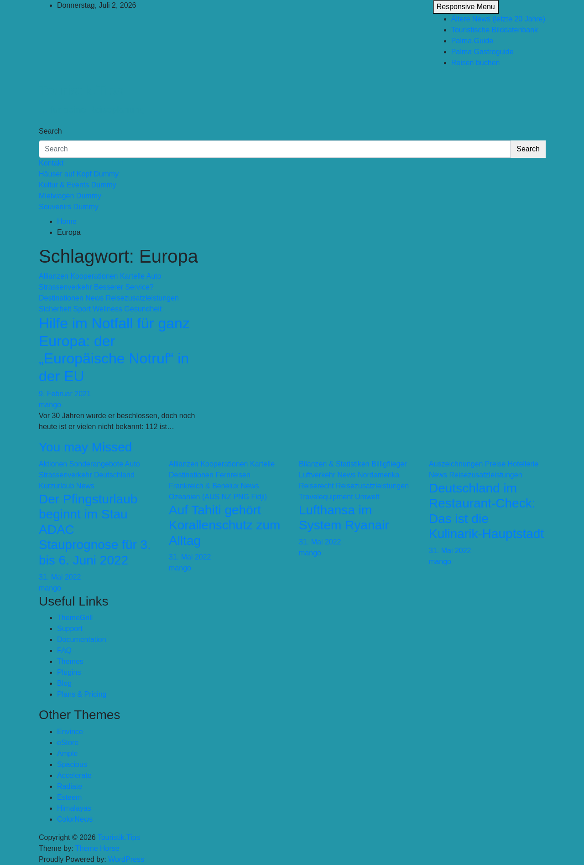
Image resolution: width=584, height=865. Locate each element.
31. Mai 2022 (60, 577)
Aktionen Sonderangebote (81, 464)
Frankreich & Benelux (204, 486)
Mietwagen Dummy (70, 196)
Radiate (69, 786)
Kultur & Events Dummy (77, 185)
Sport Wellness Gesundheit (117, 309)
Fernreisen (232, 475)
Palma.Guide (472, 41)
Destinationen (61, 298)
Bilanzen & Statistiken (334, 464)
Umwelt (367, 497)
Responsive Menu (466, 6)
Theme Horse (97, 848)
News (94, 298)
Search (50, 131)
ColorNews (75, 819)
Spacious (72, 764)
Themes (70, 661)
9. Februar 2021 (65, 394)
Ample (67, 753)
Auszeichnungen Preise (467, 464)
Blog (64, 683)
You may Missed (85, 447)
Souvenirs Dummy (69, 207)
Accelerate (74, 775)
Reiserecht (316, 486)
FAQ (64, 650)
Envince (70, 732)
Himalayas (74, 808)
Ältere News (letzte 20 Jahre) (498, 19)
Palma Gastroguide (482, 52)
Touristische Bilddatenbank (494, 30)
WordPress (126, 859)
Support (70, 628)
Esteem (69, 797)
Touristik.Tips (81, 90)
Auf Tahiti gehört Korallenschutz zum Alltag (224, 525)
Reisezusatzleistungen (142, 298)
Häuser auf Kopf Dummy (79, 174)
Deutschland (114, 475)
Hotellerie (523, 464)
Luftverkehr (317, 475)
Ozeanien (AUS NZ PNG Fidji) (218, 497)
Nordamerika (379, 475)
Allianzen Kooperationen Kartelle (92, 276)
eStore (67, 742)
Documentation (81, 639)
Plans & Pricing (82, 694)
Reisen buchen (475, 63)
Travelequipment (326, 497)
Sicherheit (55, 309)
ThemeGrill (75, 618)
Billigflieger (389, 464)
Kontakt (51, 163)
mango (50, 405)
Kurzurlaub (56, 486)
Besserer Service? (124, 287)
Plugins (69, 672)
